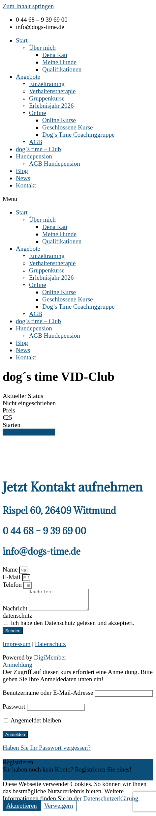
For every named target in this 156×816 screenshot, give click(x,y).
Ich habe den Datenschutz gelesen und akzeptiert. (73, 626)
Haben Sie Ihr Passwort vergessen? (47, 751)
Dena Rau (54, 54)
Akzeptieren (21, 809)
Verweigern (58, 809)
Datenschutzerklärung (110, 802)
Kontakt (26, 185)
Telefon (13, 584)
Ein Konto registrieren (31, 780)
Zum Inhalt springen (28, 6)
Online (37, 112)
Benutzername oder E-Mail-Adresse (48, 696)
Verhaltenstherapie (52, 91)
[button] (78, 199)
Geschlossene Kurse (67, 127)
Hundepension (34, 156)
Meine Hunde (59, 62)
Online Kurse (59, 120)
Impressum (16, 647)
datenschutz (17, 619)
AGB (35, 141)
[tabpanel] (78, 452)
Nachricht (16, 612)
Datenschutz (50, 647)
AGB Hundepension (54, 163)
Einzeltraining (47, 83)
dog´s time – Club (38, 149)
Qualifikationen (61, 69)
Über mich (42, 47)
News (23, 178)
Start (22, 40)
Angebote (28, 76)
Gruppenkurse (47, 98)
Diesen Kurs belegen (29, 432)
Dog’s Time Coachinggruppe (78, 134)
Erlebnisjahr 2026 (51, 105)
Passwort (14, 710)
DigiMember (50, 661)
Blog (22, 170)
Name (11, 569)
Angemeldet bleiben (32, 724)
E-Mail (12, 577)
